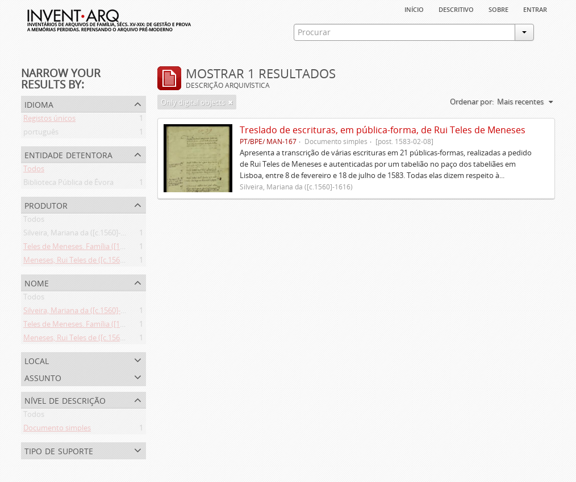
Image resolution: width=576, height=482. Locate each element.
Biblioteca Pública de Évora (68, 184)
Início (414, 8)
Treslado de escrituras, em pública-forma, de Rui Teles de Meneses (382, 130)
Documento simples (57, 430)
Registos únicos (49, 120)
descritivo (456, 8)
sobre (498, 8)
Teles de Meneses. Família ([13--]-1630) (87, 248)
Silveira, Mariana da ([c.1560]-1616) (81, 235)
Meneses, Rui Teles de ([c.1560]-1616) (85, 262)
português (41, 134)
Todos (33, 171)
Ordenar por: (472, 101)
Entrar (535, 8)
